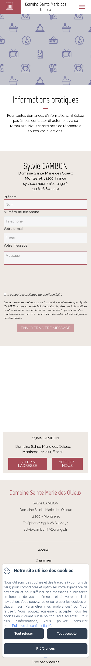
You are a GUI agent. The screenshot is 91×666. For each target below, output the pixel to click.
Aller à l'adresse (27, 464)
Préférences (45, 649)
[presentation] (36, 276)
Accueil (43, 550)
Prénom (10, 197)
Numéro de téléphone (21, 212)
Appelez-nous (67, 464)
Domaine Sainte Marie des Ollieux (45, 492)
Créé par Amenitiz (45, 662)
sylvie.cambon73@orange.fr (45, 529)
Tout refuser (23, 634)
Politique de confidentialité (31, 626)
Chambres (44, 560)
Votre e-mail (13, 229)
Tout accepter (67, 634)
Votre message (15, 245)
